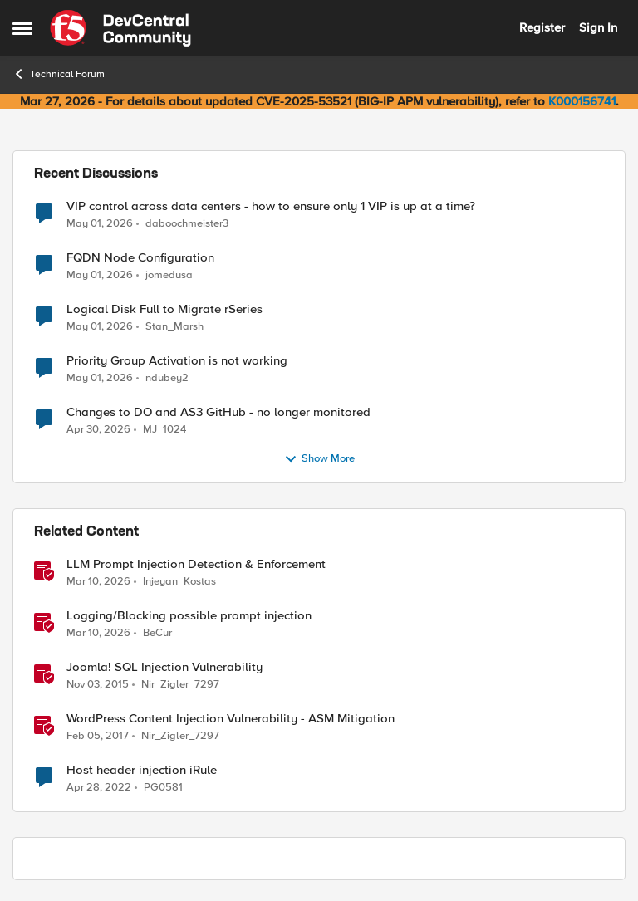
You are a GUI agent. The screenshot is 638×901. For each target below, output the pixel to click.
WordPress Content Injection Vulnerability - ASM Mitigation (230, 719)
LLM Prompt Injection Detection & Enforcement (196, 564)
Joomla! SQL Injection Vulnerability (164, 667)
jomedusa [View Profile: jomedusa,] (169, 275)
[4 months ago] (98, 582)
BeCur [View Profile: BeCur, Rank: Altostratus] (157, 633)
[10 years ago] (97, 685)
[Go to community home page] (120, 28)
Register (542, 27)
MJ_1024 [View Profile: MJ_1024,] (164, 430)
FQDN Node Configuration (140, 258)
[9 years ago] (97, 736)
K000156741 (582, 101)
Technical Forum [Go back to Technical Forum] (58, 74)
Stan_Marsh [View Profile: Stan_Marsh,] (174, 327)
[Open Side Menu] (22, 28)
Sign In (598, 27)
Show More (319, 459)
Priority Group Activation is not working (176, 361)
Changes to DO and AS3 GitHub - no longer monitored (218, 412)
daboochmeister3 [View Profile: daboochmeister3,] (186, 223)
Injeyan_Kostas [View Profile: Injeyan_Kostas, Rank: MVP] (179, 581)
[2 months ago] (99, 223)
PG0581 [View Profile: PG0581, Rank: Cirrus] (163, 787)
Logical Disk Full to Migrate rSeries (164, 309)
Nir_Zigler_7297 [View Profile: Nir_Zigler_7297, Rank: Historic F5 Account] (180, 684)
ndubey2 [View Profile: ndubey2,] (167, 378)
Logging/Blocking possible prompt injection (189, 616)
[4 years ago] (98, 788)
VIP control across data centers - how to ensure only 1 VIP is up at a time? (270, 206)
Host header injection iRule (141, 770)
